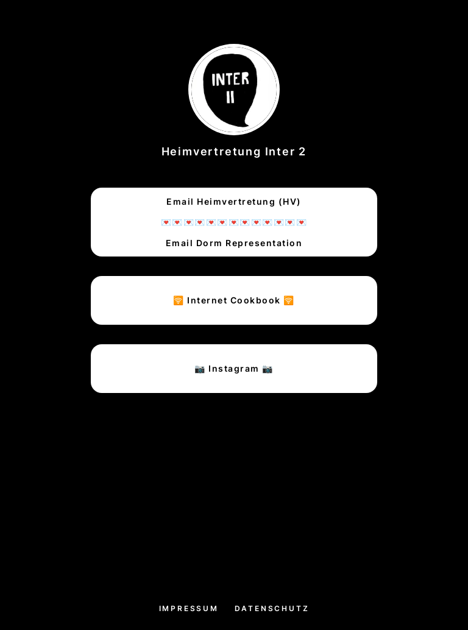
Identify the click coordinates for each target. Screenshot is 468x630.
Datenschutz (272, 608)
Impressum (189, 608)
